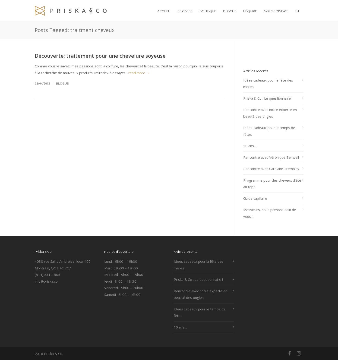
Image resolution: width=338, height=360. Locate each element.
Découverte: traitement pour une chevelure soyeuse (100, 55)
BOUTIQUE (207, 11)
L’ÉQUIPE (250, 11)
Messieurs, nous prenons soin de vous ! (269, 213)
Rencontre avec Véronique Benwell (271, 157)
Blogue (62, 83)
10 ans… (249, 145)
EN (297, 11)
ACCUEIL (164, 11)
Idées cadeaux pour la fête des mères (268, 83)
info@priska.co (46, 281)
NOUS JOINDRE (276, 11)
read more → (139, 72)
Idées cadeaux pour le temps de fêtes (269, 131)
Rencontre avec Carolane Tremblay (271, 168)
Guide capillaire (255, 198)
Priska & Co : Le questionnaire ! (267, 98)
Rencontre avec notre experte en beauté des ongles (270, 113)
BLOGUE (229, 11)
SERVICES (185, 11)
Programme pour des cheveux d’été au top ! (272, 183)
